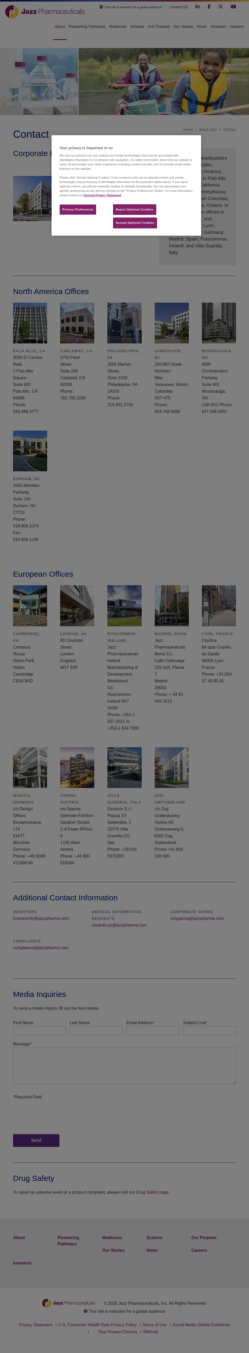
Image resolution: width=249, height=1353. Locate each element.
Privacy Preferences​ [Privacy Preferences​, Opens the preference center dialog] (78, 209)
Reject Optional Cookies (134, 209)
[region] (126, 185)
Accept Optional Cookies (135, 222)
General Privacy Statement (102, 195)
